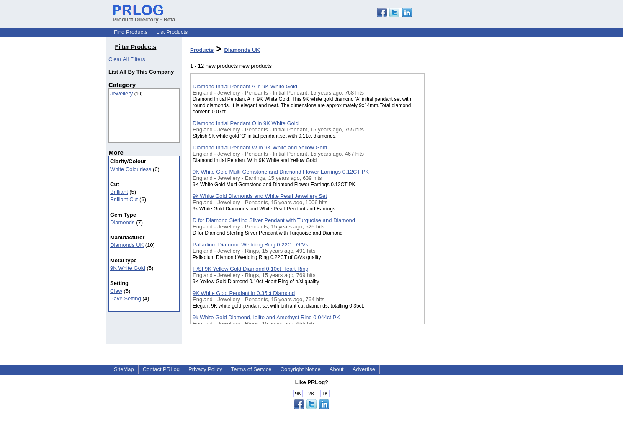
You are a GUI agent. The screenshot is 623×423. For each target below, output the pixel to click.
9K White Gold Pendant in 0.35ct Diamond (244, 293)
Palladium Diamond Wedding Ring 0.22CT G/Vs (250, 244)
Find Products (130, 32)
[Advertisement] (466, 217)
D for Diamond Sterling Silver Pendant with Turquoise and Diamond (274, 220)
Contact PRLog (161, 369)
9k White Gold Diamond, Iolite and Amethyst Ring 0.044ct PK (266, 317)
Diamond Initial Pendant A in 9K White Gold (245, 86)
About (337, 369)
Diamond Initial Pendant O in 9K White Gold (246, 123)
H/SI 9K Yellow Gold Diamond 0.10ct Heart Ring (251, 269)
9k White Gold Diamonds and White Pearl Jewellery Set (260, 196)
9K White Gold (127, 268)
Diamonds (122, 222)
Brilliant (119, 192)
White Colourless (130, 169)
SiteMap (124, 369)
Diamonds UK (127, 245)
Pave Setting (125, 298)
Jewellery (121, 93)
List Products (172, 32)
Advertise (364, 369)
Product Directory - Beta (144, 16)
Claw (116, 291)
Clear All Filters (126, 59)
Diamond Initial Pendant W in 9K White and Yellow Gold (260, 147)
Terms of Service (251, 369)
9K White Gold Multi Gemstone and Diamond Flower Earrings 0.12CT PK (281, 172)
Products (202, 50)
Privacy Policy (205, 369)
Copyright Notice (301, 369)
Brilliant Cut (124, 199)
